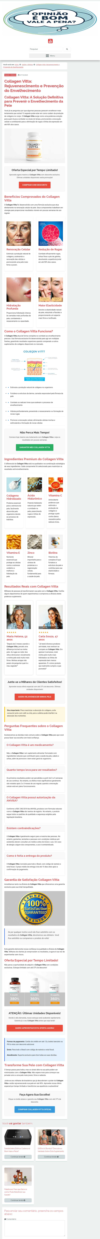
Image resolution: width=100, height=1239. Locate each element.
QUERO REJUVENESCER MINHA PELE (34, 697)
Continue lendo (18, 1157)
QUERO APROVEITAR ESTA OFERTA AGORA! (34, 1028)
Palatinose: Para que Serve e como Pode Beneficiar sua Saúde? (15, 1192)
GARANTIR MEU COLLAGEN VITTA (34, 447)
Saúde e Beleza (10, 75)
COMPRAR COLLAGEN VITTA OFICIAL (34, 1109)
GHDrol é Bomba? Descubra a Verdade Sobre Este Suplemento (51, 1149)
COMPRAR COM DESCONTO (34, 185)
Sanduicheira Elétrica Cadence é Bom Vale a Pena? (17, 1149)
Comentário (10, 1219)
